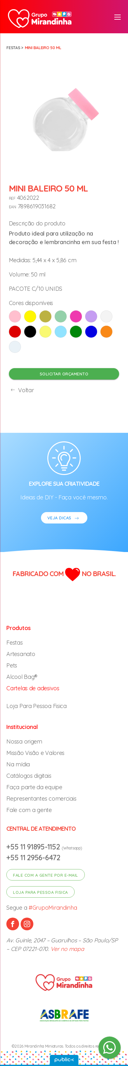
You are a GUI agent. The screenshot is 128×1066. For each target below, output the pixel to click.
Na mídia (18, 764)
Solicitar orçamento (64, 373)
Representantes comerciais (41, 798)
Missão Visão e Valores (35, 753)
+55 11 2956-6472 (33, 857)
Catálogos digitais (28, 775)
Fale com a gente (29, 810)
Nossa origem (24, 741)
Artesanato (20, 654)
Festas (13, 47)
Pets (11, 665)
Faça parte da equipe (34, 787)
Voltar (21, 390)
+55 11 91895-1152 (34, 846)
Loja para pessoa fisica (40, 892)
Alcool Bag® (21, 676)
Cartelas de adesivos (32, 688)
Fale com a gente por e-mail (45, 875)
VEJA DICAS (64, 518)
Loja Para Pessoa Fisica (36, 706)
